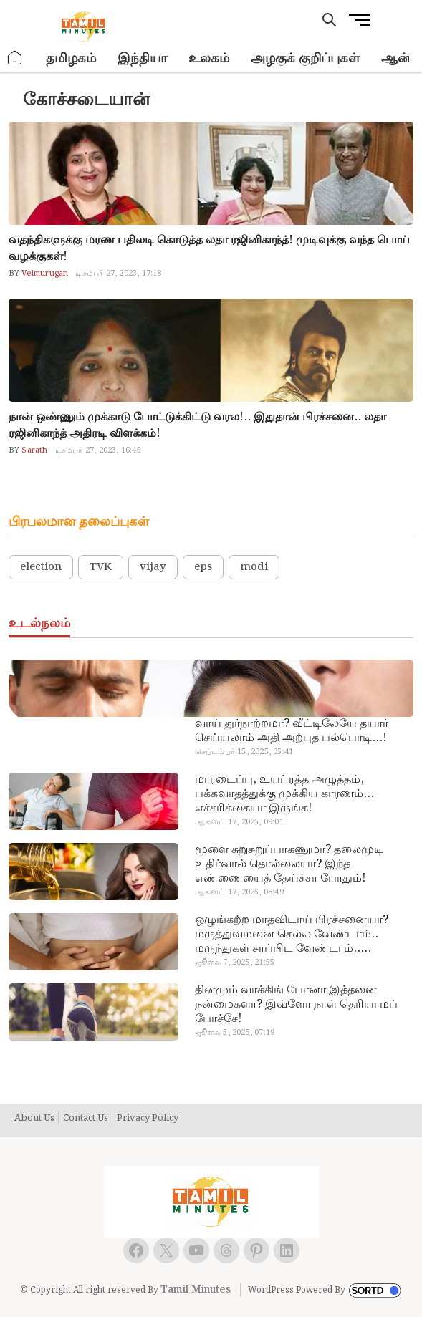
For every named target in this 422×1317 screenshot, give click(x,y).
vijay (153, 567)
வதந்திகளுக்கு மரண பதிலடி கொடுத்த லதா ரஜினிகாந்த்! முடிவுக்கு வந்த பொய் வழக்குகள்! (209, 248)
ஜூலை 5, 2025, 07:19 (234, 1032)
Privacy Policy (147, 1118)
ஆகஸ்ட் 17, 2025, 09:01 (239, 822)
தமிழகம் (71, 58)
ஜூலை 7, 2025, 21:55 (234, 962)
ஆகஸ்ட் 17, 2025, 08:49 (239, 892)
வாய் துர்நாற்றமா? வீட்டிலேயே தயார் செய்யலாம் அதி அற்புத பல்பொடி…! (291, 731)
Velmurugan (43, 273)
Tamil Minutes (195, 1290)
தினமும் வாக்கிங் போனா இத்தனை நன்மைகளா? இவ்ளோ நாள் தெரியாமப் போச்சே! (296, 1004)
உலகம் (208, 58)
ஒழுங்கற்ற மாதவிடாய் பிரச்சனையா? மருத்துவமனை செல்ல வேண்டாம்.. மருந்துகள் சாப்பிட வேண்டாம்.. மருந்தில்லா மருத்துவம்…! (291, 934)
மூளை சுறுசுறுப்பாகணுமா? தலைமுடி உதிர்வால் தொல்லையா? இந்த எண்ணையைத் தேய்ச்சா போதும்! (289, 864)
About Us (34, 1118)
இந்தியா (142, 58)
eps (203, 567)
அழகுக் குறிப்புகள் (305, 58)
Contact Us (85, 1118)
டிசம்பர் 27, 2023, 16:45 (98, 450)
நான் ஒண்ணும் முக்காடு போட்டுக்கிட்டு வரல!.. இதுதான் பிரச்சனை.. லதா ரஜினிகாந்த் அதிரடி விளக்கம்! (197, 425)
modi (254, 567)
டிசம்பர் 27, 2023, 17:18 (118, 273)
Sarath (33, 450)
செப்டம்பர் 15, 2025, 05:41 (244, 752)
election (41, 567)
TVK (101, 567)
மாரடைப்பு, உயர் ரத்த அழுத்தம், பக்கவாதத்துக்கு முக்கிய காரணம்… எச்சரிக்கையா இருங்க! (284, 794)
